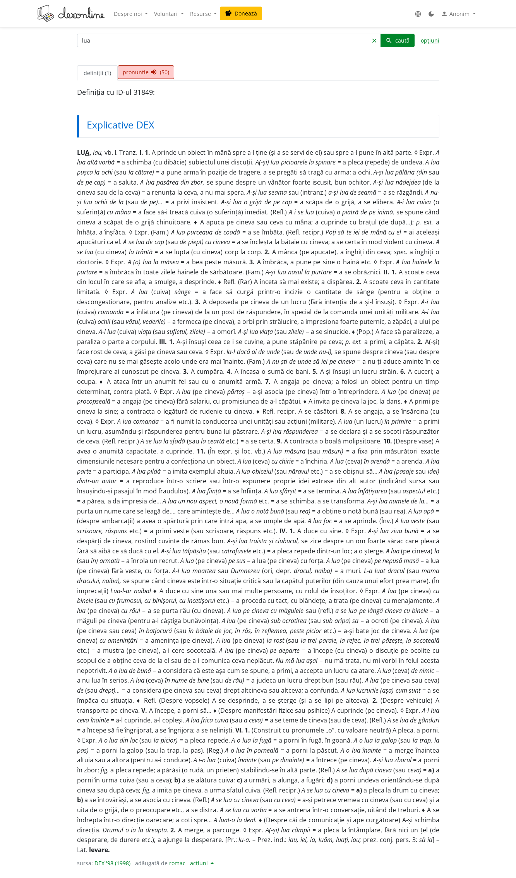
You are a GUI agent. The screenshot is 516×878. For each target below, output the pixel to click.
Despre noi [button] (129, 13)
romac (177, 863)
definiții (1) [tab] (97, 73)
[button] (418, 14)
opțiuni (430, 40)
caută (398, 40)
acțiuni (199, 863)
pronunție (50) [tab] (146, 72)
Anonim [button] (456, 14)
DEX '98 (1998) (112, 863)
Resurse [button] (201, 13)
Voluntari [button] (166, 13)
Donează (241, 13)
